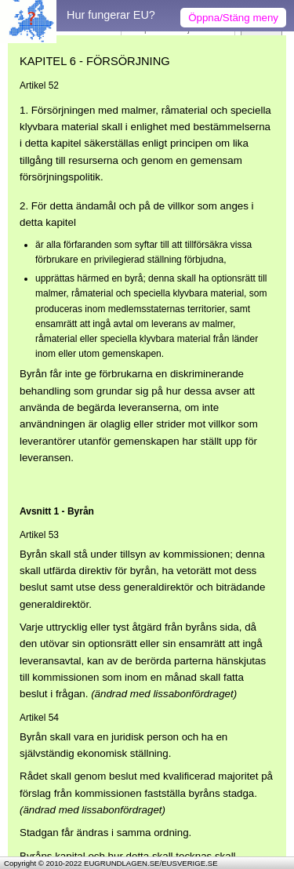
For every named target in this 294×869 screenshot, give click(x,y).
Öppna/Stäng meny (233, 18)
